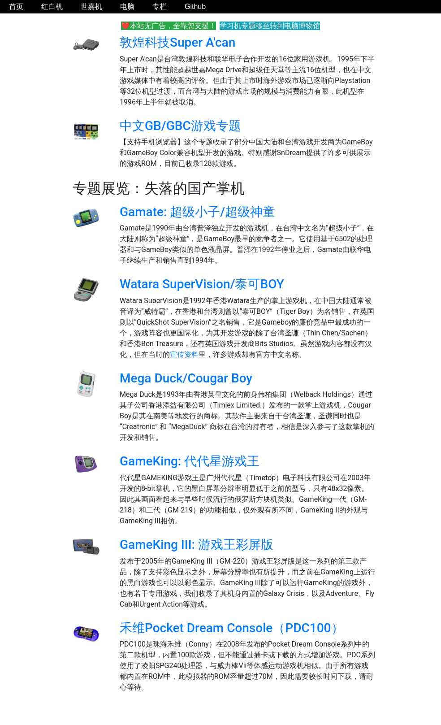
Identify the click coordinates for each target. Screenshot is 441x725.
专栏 (159, 6)
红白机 (52, 6)
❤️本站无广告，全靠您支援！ (168, 26)
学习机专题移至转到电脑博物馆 (270, 26)
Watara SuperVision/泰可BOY (202, 284)
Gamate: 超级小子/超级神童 (197, 211)
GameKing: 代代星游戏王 (189, 461)
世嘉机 (91, 6)
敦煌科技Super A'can (177, 42)
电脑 (127, 6)
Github (195, 6)
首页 (16, 6)
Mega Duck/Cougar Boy (186, 378)
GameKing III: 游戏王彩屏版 (196, 544)
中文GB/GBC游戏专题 (180, 125)
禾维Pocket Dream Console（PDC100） (232, 628)
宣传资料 (184, 354)
